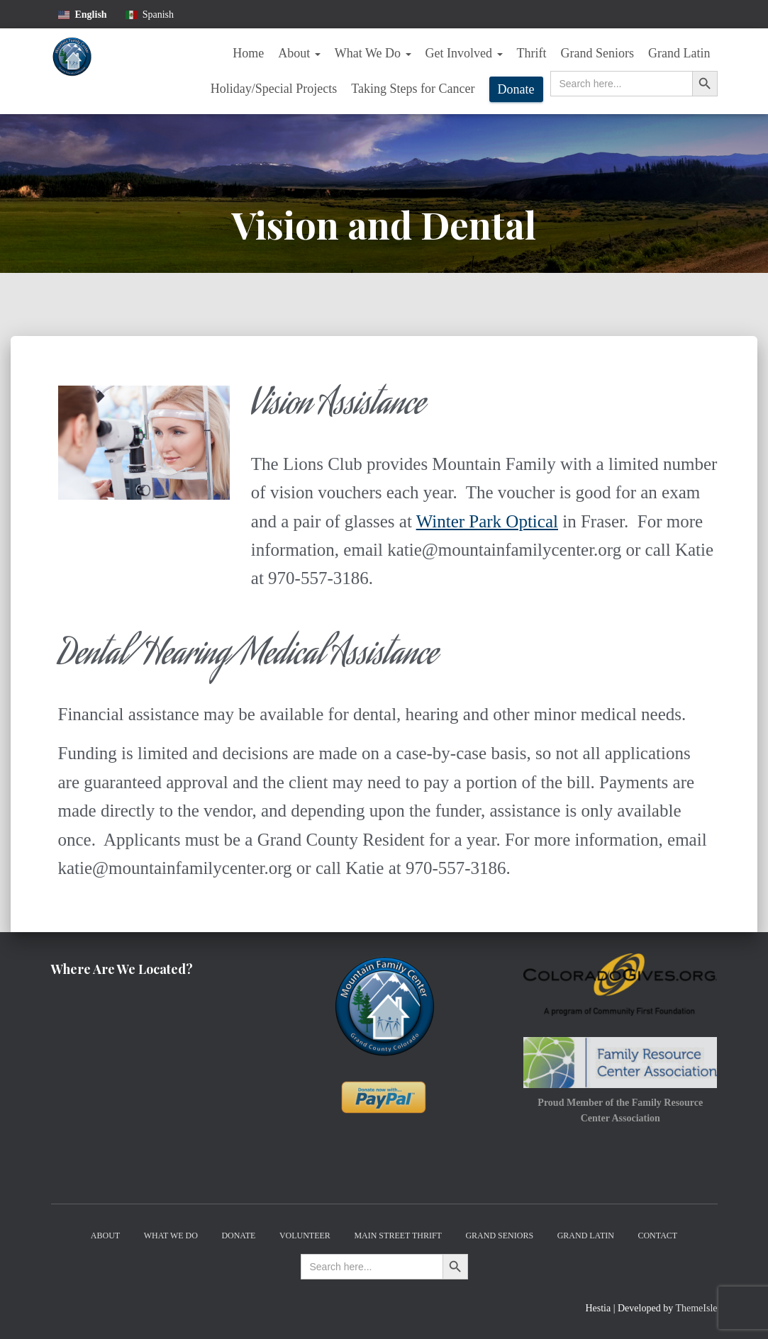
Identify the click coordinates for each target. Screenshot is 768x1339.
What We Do (373, 53)
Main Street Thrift (398, 1235)
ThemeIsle (696, 1308)
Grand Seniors (597, 53)
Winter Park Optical (487, 521)
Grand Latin (679, 53)
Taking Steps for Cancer (412, 89)
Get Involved (464, 53)
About (299, 53)
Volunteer (304, 1235)
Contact (657, 1235)
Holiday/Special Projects (274, 89)
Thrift (532, 53)
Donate (516, 89)
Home (248, 53)
